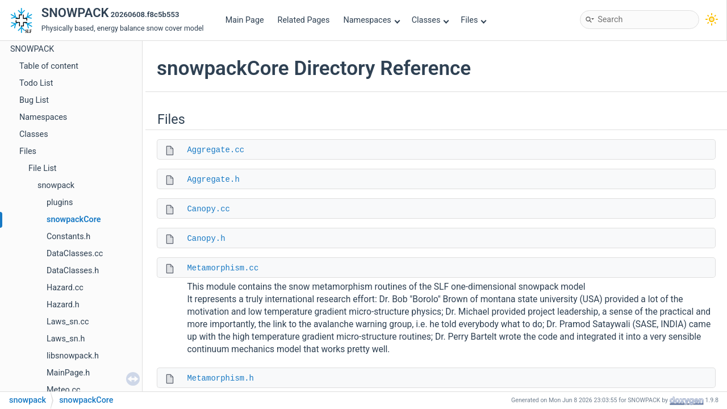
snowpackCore (74, 219)
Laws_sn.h (66, 339)
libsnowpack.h (73, 356)
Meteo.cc (64, 390)
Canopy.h (206, 238)
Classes (430, 20)
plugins (60, 202)
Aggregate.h (213, 179)
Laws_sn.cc (68, 322)
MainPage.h (68, 373)
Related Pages (304, 20)
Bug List (34, 100)
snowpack (55, 185)
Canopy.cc (208, 209)
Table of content (48, 66)
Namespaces (371, 20)
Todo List (36, 83)
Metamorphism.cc (222, 268)
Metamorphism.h (220, 378)
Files (473, 20)
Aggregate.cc (215, 150)
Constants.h (68, 236)
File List (42, 168)
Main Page (244, 20)
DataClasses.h (73, 271)
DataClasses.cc (75, 253)
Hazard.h (63, 305)
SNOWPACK (32, 49)
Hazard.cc (65, 288)
